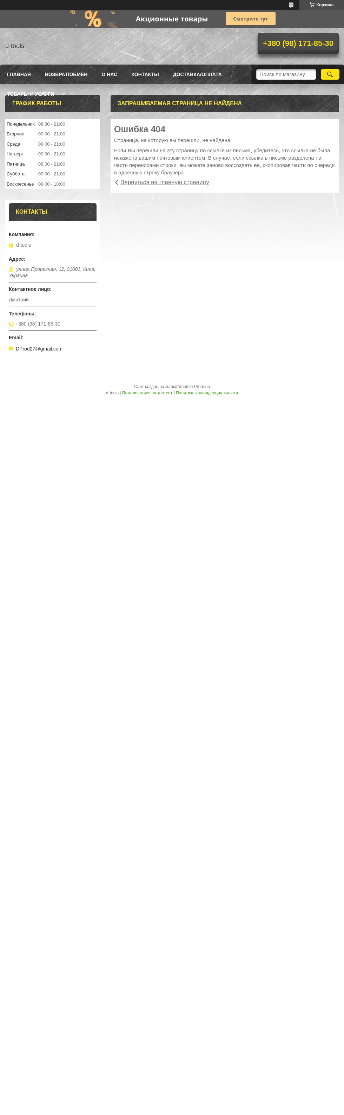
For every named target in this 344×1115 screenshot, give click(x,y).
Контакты (145, 74)
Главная (19, 74)
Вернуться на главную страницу (164, 182)
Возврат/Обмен (66, 74)
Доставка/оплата (197, 74)
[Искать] (330, 74)
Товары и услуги (30, 94)
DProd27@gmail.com (39, 349)
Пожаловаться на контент (147, 392)
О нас (109, 74)
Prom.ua (202, 386)
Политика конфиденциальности (207, 392)
